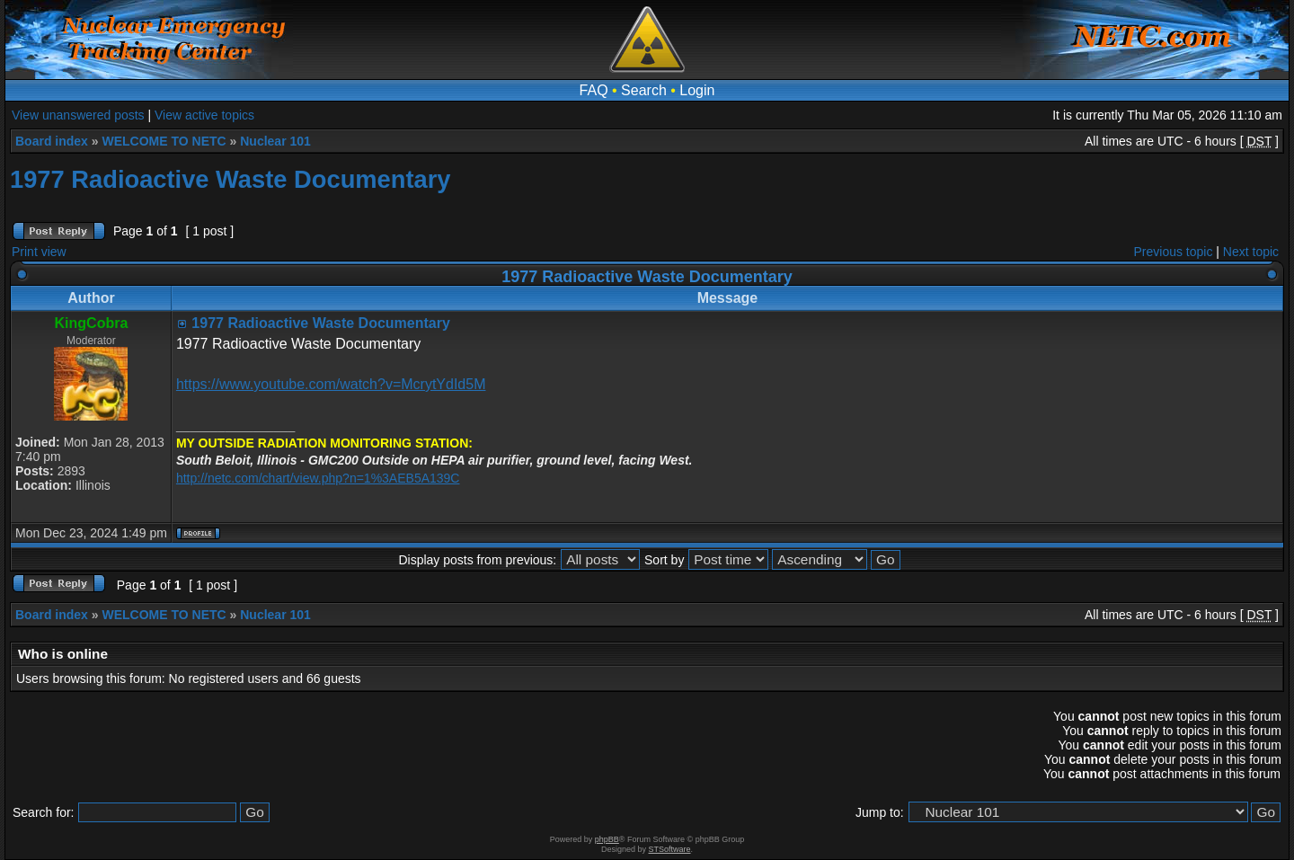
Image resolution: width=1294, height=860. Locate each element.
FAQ (594, 90)
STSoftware (670, 849)
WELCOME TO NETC (164, 141)
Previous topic (1173, 251)
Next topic (1251, 251)
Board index (51, 141)
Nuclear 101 (275, 141)
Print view (39, 251)
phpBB (607, 839)
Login (696, 90)
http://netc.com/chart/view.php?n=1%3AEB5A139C (318, 478)
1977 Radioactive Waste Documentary (230, 179)
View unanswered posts (78, 115)
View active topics (204, 115)
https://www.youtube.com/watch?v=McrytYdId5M (331, 384)
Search (644, 90)
